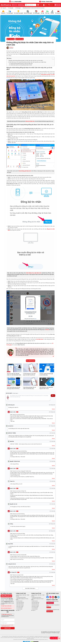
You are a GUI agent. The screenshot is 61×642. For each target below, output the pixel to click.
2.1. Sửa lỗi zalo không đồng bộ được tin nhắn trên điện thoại (20, 63)
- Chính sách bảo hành (20, 602)
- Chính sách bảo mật (20, 603)
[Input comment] (28, 397)
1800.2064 (11, 598)
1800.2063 (11, 599)
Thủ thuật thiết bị (44, 631)
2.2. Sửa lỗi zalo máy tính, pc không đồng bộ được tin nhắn (20, 64)
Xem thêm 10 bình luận (30, 588)
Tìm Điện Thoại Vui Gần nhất (6, 605)
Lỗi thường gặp (18, 7)
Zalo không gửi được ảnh (25, 171)
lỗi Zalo (47, 329)
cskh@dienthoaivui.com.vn (8, 601)
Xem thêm (18, 610)
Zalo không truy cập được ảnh (33, 272)
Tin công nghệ (10, 7)
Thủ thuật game (48, 632)
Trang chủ (4, 7)
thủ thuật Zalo (39, 339)
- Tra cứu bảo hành (19, 607)
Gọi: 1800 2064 (55, 638)
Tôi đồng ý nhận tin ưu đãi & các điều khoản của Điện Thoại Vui (7, 626)
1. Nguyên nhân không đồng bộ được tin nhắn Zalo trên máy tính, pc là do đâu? (25, 60)
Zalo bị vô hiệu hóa (30, 121)
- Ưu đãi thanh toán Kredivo (21, 597)
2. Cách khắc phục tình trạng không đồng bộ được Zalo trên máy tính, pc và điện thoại (27, 62)
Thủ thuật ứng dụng (51, 631)
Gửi (52, 395)
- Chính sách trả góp (19, 606)
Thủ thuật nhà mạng (55, 632)
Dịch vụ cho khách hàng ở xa (6, 608)
